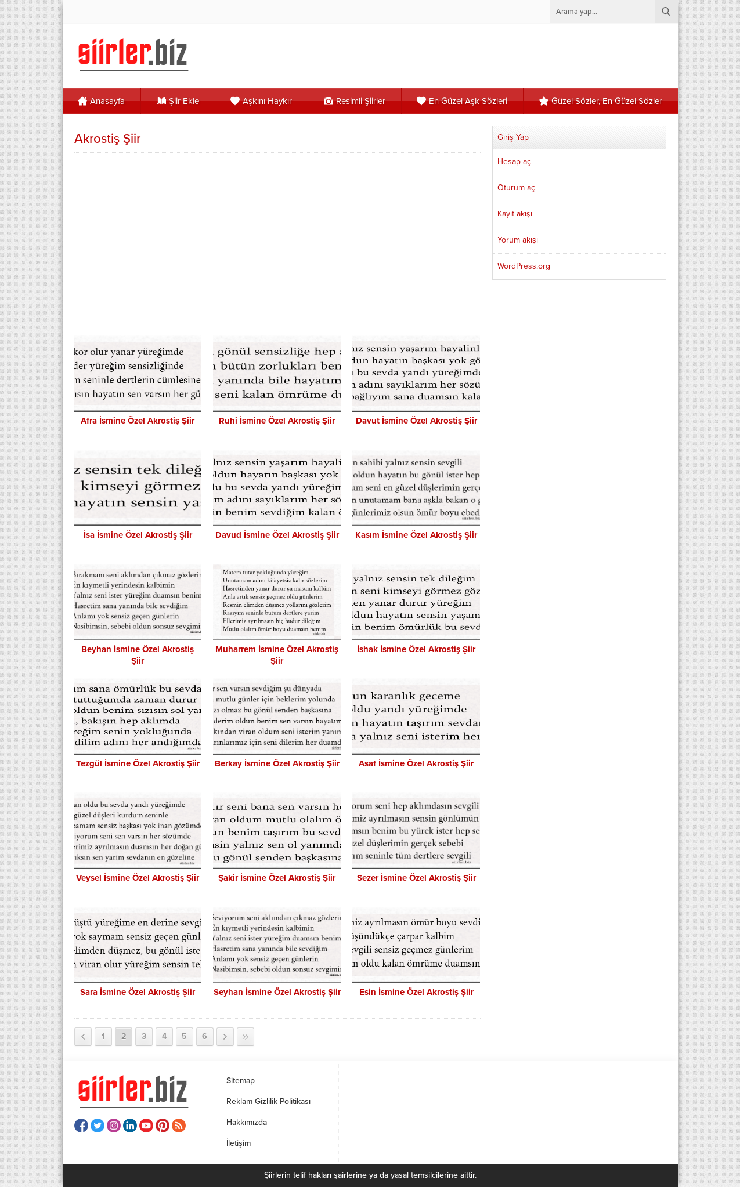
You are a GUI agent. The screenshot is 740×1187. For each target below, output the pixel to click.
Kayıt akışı (514, 214)
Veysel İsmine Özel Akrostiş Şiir (137, 878)
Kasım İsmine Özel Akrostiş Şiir (416, 535)
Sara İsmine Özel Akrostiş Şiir (137, 992)
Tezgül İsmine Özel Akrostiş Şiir (138, 763)
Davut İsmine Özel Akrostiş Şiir (416, 420)
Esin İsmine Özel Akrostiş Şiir (416, 992)
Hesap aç (514, 162)
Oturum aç (516, 188)
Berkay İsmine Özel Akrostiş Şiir (277, 763)
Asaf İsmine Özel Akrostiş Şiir (416, 763)
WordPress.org (523, 266)
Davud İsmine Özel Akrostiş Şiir (277, 535)
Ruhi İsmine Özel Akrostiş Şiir (277, 420)
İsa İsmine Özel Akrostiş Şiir (138, 535)
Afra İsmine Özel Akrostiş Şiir (137, 420)
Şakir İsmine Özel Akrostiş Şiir (276, 878)
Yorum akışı (517, 240)
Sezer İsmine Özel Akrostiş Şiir (416, 878)
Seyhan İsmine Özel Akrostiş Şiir (277, 992)
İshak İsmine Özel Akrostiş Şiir (416, 649)
